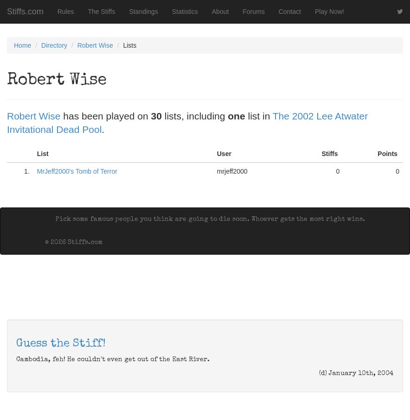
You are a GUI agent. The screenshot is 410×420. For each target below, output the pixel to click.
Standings (143, 11)
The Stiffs (101, 11)
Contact (290, 11)
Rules (66, 11)
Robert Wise (95, 45)
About (220, 11)
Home (22, 45)
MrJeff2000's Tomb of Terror (77, 171)
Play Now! (329, 11)
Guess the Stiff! (61, 344)
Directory (54, 45)
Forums (253, 11)
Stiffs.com (25, 11)
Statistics (185, 11)
